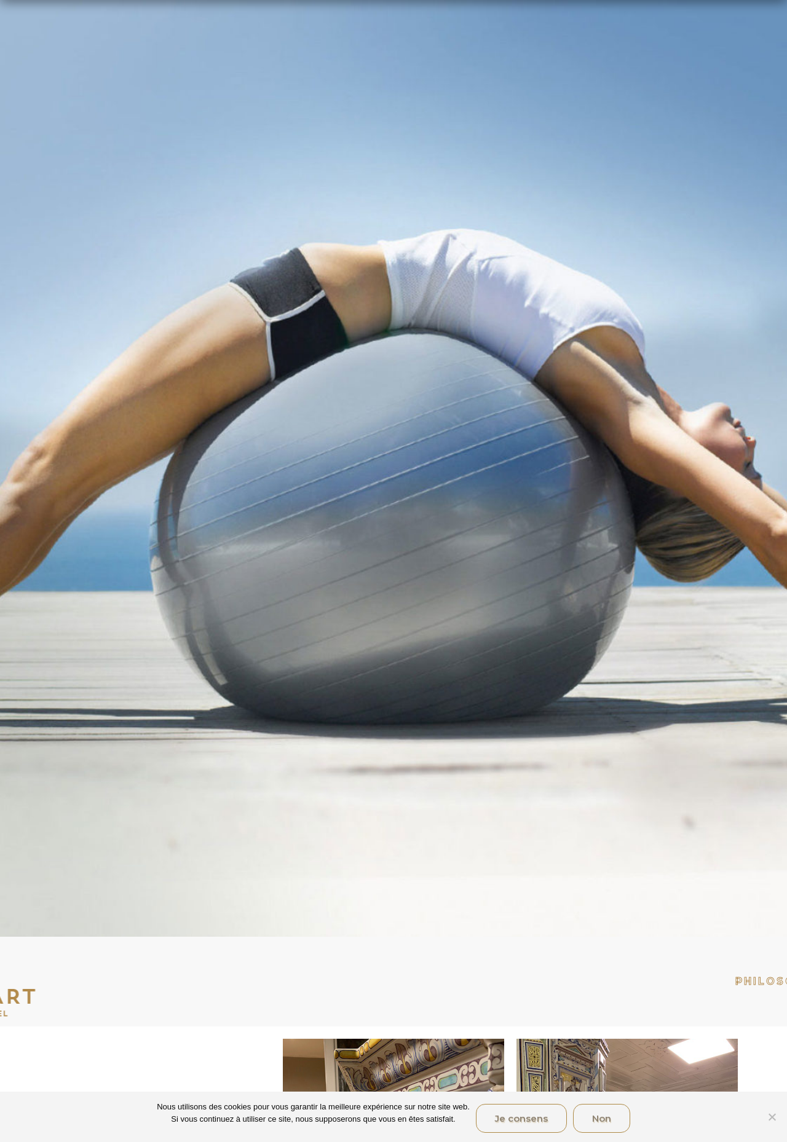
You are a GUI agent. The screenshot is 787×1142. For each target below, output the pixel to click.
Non (601, 1118)
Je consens (521, 1118)
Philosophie (652, 981)
